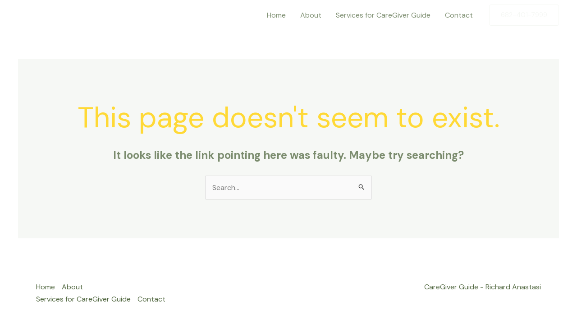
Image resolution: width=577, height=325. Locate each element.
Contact (459, 15)
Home (276, 15)
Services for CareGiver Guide (383, 15)
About (310, 15)
